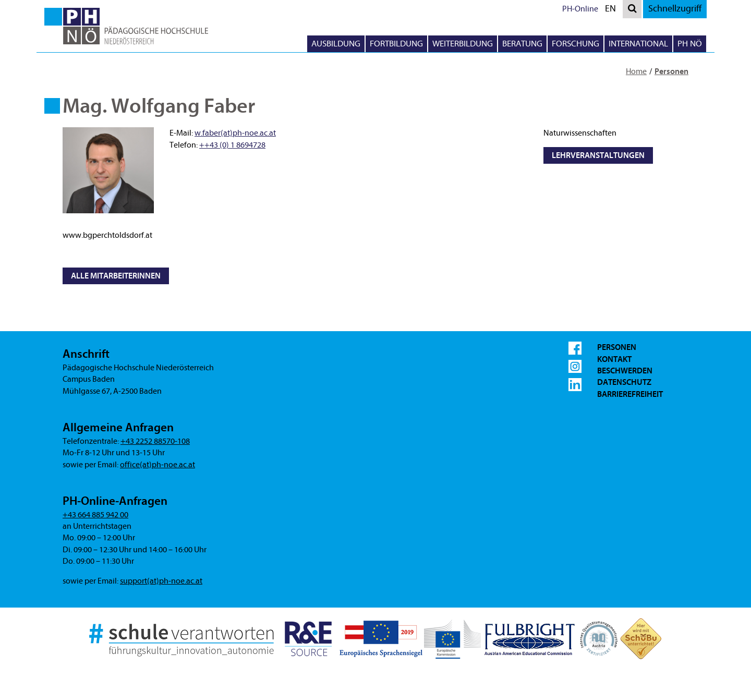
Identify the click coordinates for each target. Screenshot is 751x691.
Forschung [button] (575, 44)
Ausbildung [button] (335, 44)
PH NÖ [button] (689, 44)
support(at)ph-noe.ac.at (161, 581)
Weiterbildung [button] (462, 44)
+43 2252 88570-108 (155, 441)
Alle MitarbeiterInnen (116, 276)
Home (636, 71)
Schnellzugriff (674, 8)
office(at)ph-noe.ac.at (157, 464)
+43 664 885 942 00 (95, 514)
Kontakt (614, 359)
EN (612, 10)
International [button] (638, 44)
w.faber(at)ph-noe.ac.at (235, 133)
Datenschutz (624, 382)
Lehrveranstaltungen (598, 155)
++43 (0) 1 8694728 (232, 145)
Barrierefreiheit (630, 394)
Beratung (522, 44)
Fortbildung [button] (396, 44)
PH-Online (580, 9)
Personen (671, 71)
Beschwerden (624, 370)
